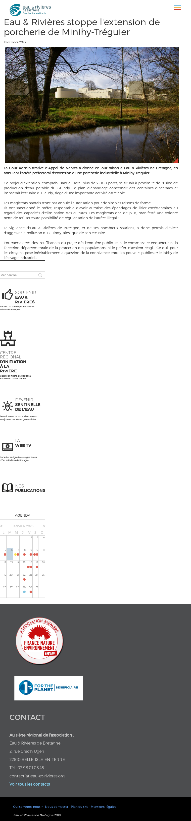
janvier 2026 (22, 526)
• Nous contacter (56, 806)
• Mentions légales (102, 806)
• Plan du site (78, 806)
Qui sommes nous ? (28, 806)
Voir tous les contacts (29, 784)
